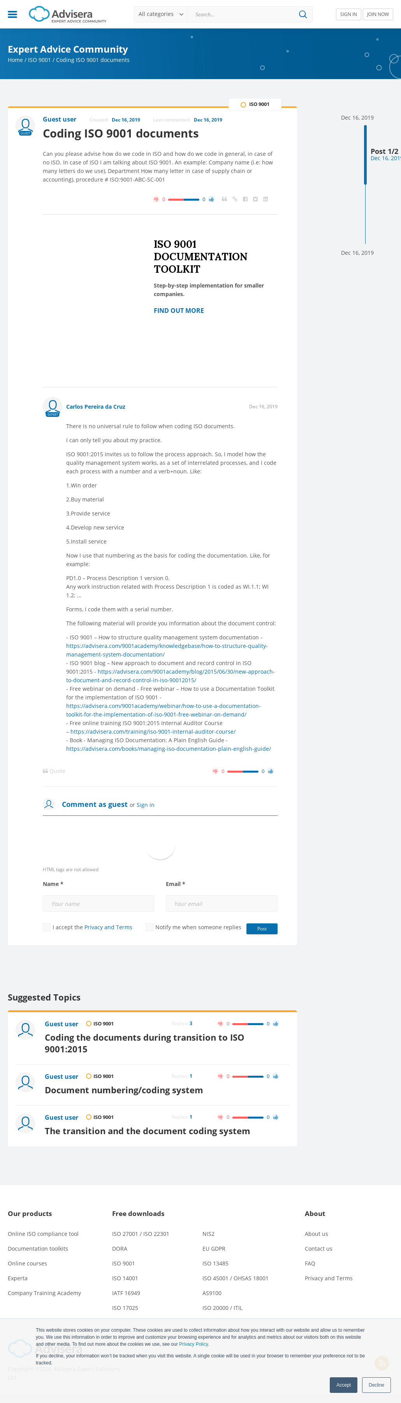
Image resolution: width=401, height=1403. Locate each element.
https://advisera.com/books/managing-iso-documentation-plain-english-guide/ (168, 748)
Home (15, 60)
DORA (119, 1248)
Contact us (318, 1248)
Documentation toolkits (38, 1248)
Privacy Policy (193, 1344)
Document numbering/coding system (124, 1090)
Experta (18, 1278)
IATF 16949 (126, 1293)
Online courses (27, 1263)
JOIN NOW (378, 14)
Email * (175, 884)
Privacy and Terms (108, 927)
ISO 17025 (125, 1307)
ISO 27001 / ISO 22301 (140, 1233)
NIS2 (208, 1233)
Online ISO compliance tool (43, 1233)
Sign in (146, 804)
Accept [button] (343, 1385)
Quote (54, 771)
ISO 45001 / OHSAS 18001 (235, 1278)
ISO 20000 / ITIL (222, 1307)
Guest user (61, 1024)
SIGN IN (348, 14)
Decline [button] (376, 1385)
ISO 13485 (215, 1263)
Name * (53, 884)
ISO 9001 (39, 60)
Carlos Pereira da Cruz (95, 406)
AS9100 (212, 1293)
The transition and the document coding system (147, 1131)
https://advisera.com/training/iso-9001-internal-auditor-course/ (153, 731)
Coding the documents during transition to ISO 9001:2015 (144, 1043)
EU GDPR (213, 1248)
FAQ (310, 1263)
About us (316, 1233)
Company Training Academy (44, 1293)
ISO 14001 (125, 1278)
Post (262, 928)
